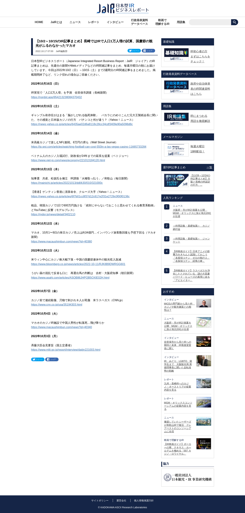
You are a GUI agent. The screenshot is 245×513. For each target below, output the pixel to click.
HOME (39, 22)
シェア (149, 51)
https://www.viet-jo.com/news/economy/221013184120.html (68, 160)
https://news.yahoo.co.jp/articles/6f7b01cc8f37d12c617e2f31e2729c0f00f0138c (80, 196)
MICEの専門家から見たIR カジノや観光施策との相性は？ (179, 306)
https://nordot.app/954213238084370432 (56, 97)
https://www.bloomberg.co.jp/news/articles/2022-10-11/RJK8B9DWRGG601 (78, 264)
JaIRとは (56, 22)
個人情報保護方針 (144, 500)
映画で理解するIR (162, 22)
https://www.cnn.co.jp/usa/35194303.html (56, 304)
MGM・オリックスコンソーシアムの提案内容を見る (178, 405)
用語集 (181, 22)
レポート (93, 22)
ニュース (75, 22)
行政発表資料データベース (139, 22)
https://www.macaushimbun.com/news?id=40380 (61, 241)
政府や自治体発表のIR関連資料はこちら (200, 88)
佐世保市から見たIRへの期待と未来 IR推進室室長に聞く (177, 345)
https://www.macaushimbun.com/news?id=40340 (61, 327)
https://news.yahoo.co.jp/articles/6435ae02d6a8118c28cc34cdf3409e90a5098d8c (82, 124)
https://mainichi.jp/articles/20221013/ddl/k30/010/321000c (67, 182)
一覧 (209, 167)
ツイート (135, 51)
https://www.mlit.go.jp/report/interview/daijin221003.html (65, 349)
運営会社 (121, 500)
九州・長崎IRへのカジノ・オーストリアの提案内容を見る (177, 386)
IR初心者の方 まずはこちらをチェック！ (200, 56)
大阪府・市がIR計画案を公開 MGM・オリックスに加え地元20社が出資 (192, 213)
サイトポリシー (100, 500)
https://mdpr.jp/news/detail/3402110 (53, 214)
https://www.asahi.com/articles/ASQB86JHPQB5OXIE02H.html (70, 277)
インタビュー (115, 22)
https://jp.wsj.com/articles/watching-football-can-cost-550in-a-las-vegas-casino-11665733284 (88, 146)
